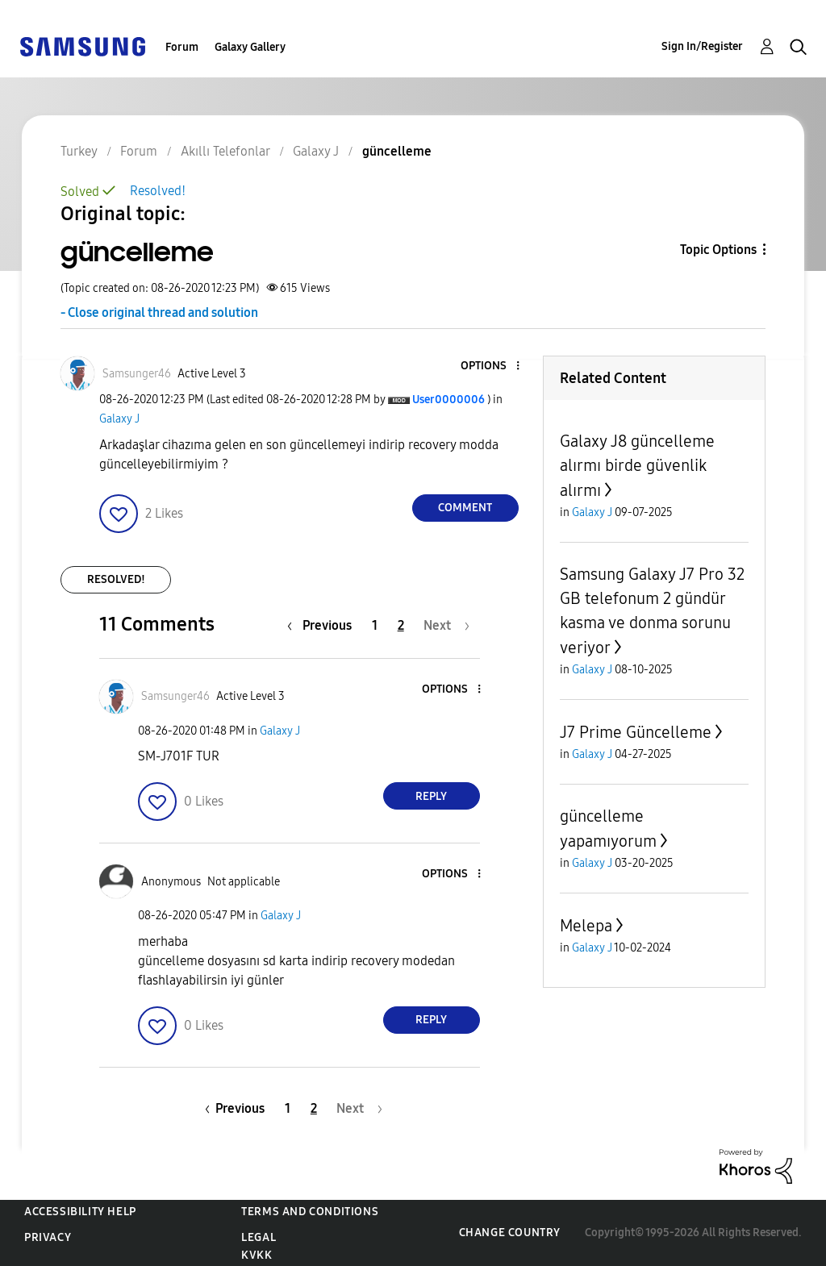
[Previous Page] (323, 625)
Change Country (510, 1232)
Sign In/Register (702, 46)
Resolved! (158, 190)
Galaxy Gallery (250, 47)
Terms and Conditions (309, 1211)
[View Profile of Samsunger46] (136, 374)
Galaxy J (119, 419)
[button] (490, 366)
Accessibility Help (80, 1211)
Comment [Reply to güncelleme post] (465, 507)
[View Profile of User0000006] (448, 399)
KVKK (256, 1255)
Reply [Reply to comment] (431, 796)
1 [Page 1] (375, 625)
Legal (258, 1237)
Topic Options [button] (718, 249)
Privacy (47, 1237)
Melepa (586, 925)
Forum (181, 47)
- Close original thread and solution (159, 312)
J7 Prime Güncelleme (635, 732)
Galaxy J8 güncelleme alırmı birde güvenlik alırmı (637, 465)
